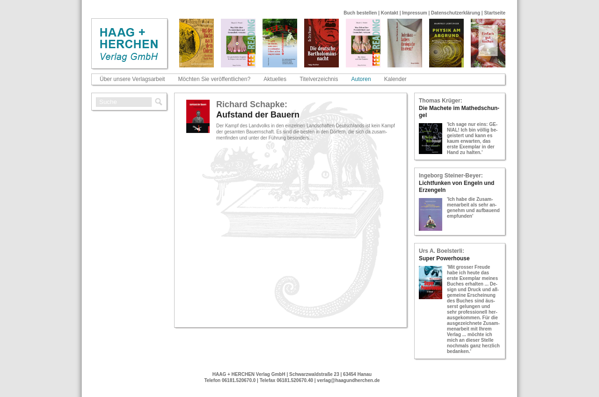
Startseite (494, 12)
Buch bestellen (360, 12)
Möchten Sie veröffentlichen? (214, 79)
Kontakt (389, 12)
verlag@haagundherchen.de (348, 380)
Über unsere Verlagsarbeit (132, 79)
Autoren (361, 79)
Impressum (414, 12)
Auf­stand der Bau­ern (258, 114)
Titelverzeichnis (319, 79)
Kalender (395, 79)
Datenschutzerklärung (455, 12)
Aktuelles (274, 79)
